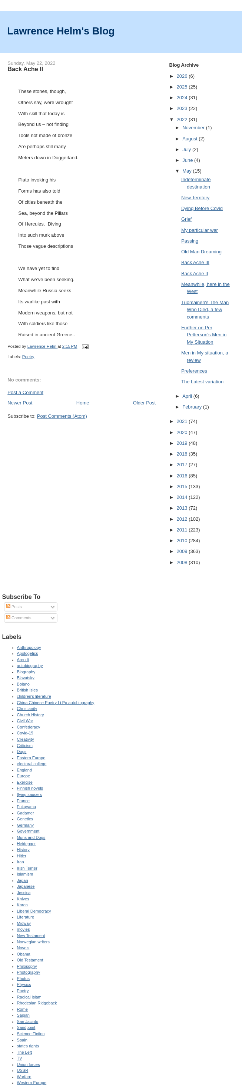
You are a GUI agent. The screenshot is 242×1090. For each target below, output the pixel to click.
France (23, 801)
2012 (183, 519)
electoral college (32, 763)
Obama (23, 954)
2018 (183, 454)
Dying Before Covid (202, 208)
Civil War (25, 721)
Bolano (23, 684)
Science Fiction (31, 1033)
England (24, 770)
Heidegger (26, 843)
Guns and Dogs (31, 837)
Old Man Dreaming (201, 251)
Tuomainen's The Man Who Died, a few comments (205, 310)
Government (28, 831)
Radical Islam (29, 997)
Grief (186, 219)
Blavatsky (25, 678)
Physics (24, 984)
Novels (23, 948)
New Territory (195, 197)
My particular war (199, 230)
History (23, 849)
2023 (183, 108)
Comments (18, 618)
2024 (183, 97)
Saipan (23, 1015)
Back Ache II (194, 273)
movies (23, 929)
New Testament (31, 935)
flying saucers (29, 794)
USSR (23, 1070)
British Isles (27, 690)
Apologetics (27, 653)
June (188, 160)
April (187, 396)
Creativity (25, 739)
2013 (183, 508)
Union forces (28, 1064)
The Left (24, 1052)
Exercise (25, 782)
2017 (183, 464)
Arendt (23, 659)
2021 (183, 421)
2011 (183, 530)
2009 (183, 551)
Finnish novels (30, 788)
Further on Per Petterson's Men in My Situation (203, 335)
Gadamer (25, 813)
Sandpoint (26, 1027)
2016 (183, 476)
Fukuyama (26, 806)
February (192, 407)
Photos (23, 978)
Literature (25, 917)
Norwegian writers (33, 942)
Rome (22, 1009)
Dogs (22, 751)
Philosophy (27, 966)
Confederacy (28, 727)
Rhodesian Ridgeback (37, 1003)
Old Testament (30, 960)
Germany (25, 825)
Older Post (144, 403)
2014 (183, 497)
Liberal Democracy (34, 911)
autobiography (30, 665)
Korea (22, 905)
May (187, 171)
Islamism (25, 874)
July (187, 149)
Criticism (25, 745)
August (190, 138)
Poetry (28, 356)
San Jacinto (28, 1021)
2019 (183, 443)
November (194, 127)
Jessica (24, 892)
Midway (24, 923)
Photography (28, 972)
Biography (26, 672)
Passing (189, 241)
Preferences (194, 371)
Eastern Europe (31, 758)
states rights (28, 1046)
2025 (183, 87)
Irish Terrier (27, 868)
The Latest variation (202, 381)
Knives (23, 899)
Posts (14, 606)
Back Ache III (195, 262)
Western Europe (32, 1082)
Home (82, 403)
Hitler (22, 856)
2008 (183, 562)
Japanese (26, 886)
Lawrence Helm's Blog (61, 31)
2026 (183, 76)
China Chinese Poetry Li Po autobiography (56, 702)
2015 (183, 486)
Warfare (24, 1076)
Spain (22, 1040)
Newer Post (19, 403)
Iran (20, 862)
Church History (30, 715)
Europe (23, 776)
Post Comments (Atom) (62, 416)
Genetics (25, 819)
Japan (22, 880)
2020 (183, 432)
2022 (183, 119)
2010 (183, 540)
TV (19, 1058)
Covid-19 (25, 733)
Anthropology (29, 647)
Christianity (27, 708)
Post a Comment (25, 392)
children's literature (34, 696)
